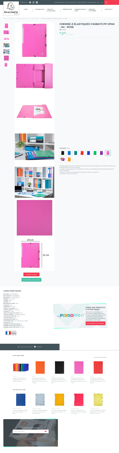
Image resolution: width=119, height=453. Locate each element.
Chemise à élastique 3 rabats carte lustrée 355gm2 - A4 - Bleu (20, 412)
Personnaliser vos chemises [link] (95, 323)
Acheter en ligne (31, 274)
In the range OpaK (18, 355)
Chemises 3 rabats (34, 18)
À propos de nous (59, 2)
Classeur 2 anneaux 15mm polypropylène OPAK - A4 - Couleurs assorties (20, 379)
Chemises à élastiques (22, 18)
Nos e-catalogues (71, 2)
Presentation (67, 9)
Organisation (39, 9)
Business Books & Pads (80, 10)
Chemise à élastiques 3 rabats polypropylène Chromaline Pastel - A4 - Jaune (97, 412)
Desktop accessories (51, 10)
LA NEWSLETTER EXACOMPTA (30, 427)
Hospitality (109, 9)
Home (5, 18)
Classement (11, 18)
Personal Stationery (92, 10)
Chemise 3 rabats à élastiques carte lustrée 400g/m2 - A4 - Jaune (59, 412)
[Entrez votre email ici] (31, 431)
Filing (26, 9)
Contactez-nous (92, 2)
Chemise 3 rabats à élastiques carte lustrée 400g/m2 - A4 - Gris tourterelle (39, 412)
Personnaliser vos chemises (31, 280)
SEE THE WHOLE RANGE (100, 357)
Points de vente (81, 2)
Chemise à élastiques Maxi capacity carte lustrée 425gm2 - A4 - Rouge (79, 412)
